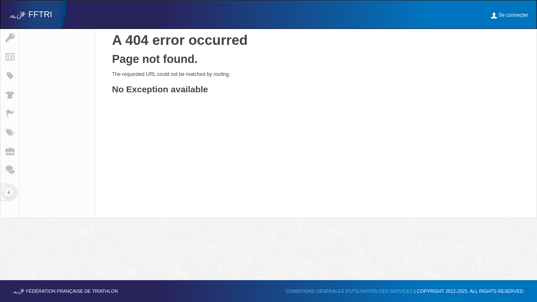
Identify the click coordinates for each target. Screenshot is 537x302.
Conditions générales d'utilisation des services (350, 291)
